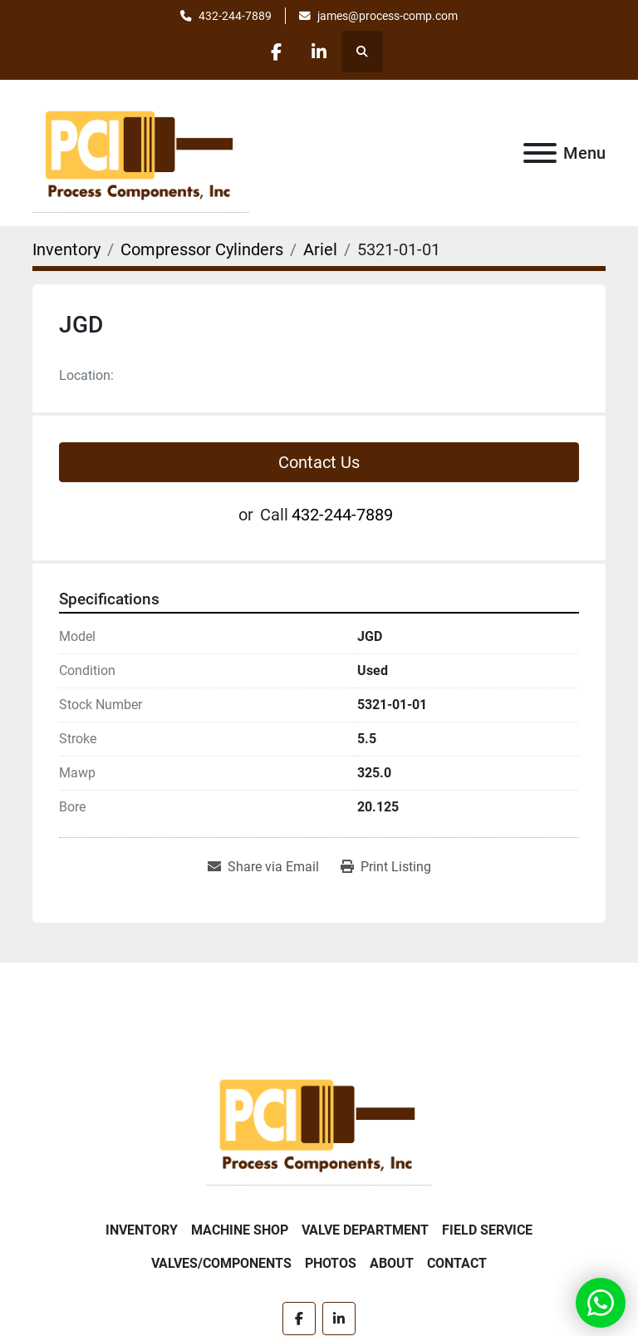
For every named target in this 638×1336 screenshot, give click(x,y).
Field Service (487, 1230)
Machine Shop (239, 1230)
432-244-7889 (235, 15)
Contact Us (319, 462)
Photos (330, 1263)
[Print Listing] (386, 867)
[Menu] (540, 153)
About (392, 1263)
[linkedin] (319, 51)
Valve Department (365, 1230)
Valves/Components (221, 1263)
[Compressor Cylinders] (201, 249)
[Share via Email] (263, 867)
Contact (457, 1263)
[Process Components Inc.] (319, 1123)
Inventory (142, 1230)
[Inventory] (66, 249)
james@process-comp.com (387, 15)
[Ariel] (320, 249)
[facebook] (276, 51)
